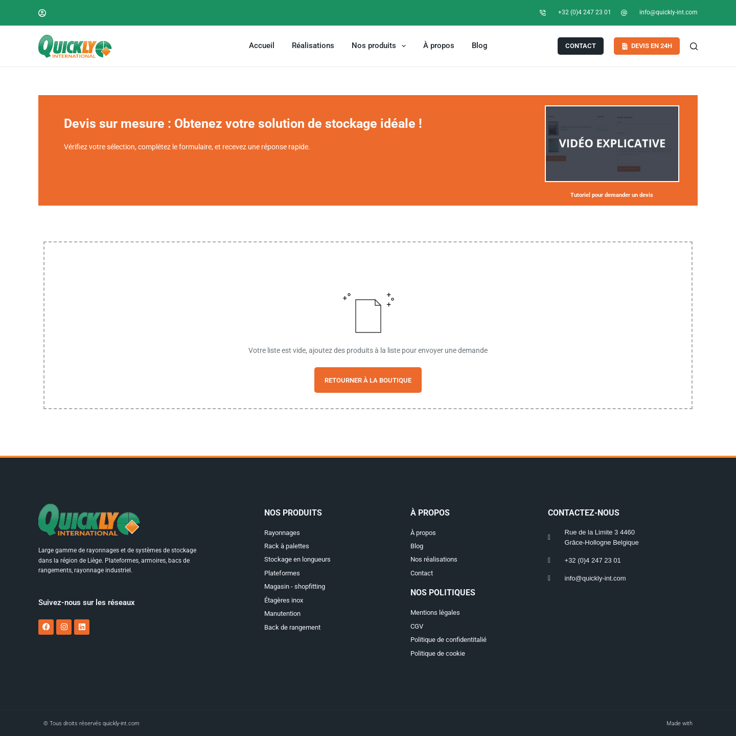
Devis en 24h (647, 46)
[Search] (694, 46)
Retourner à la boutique (368, 380)
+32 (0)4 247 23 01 (584, 12)
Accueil (261, 45)
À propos (438, 45)
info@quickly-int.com (668, 12)
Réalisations (313, 45)
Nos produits (381, 46)
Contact (580, 46)
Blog (480, 45)
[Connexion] (42, 13)
